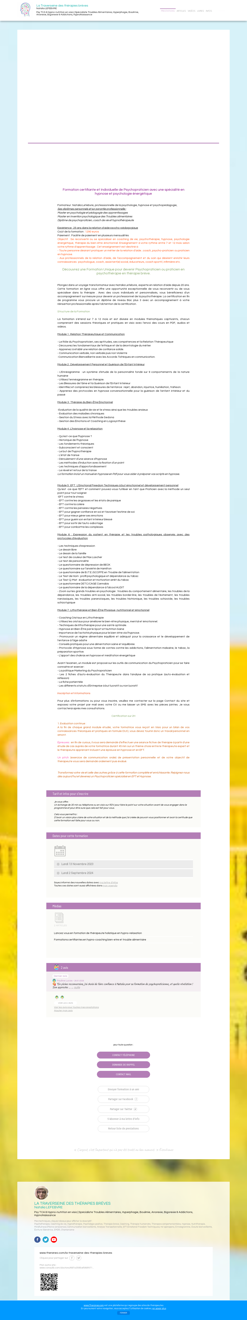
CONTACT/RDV (221, 11)
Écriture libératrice (43, 1230)
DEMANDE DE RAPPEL (123, 1064)
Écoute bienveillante (201, 1227)
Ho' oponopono (167, 1227)
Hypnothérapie (74, 1224)
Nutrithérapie (198, 1224)
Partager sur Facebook (123, 1099)
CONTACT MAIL (123, 1074)
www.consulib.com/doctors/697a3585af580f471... (67, 1268)
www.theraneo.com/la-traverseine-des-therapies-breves (76, 1252)
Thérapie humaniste (140, 1224)
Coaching (124, 1224)
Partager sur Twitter (123, 1109)
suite (77, 987)
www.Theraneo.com (94, 1305)
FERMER (123, 1313)
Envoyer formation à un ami (123, 1089)
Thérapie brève (111, 1224)
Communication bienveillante (81, 1227)
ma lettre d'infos (109, 882)
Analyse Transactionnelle (109, 1227)
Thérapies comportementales (166, 1224)
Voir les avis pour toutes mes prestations (76, 1007)
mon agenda (110, 885)
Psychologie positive (93, 1224)
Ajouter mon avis (63, 1010)
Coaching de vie (58, 1224)
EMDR (57, 1230)
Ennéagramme (182, 1227)
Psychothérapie (42, 1224)
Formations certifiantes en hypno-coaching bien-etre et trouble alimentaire (100, 939)
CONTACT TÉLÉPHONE (123, 1055)
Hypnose (186, 1224)
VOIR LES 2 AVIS (65, 1003)
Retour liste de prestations (123, 1128)
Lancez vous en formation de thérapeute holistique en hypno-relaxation (98, 933)
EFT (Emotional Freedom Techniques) (141, 1227)
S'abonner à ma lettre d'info (123, 1119)
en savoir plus (159, 1308)
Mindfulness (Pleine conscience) (50, 1227)
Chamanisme (67, 1230)
